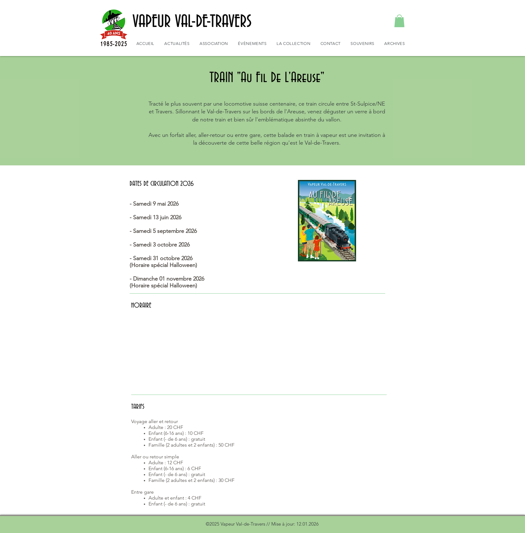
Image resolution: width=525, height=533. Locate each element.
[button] (399, 21)
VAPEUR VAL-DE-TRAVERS (192, 22)
